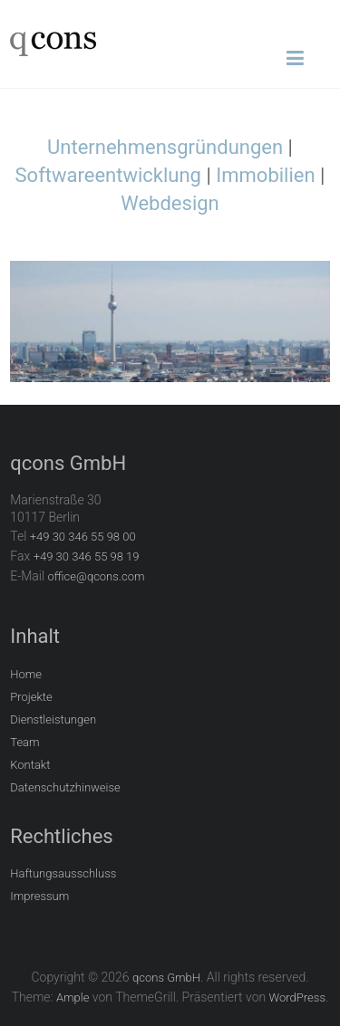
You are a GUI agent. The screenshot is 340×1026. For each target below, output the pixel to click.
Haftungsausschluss (63, 873)
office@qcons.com (96, 576)
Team (24, 742)
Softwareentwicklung (108, 175)
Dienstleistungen (53, 719)
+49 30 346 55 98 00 (83, 536)
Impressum (39, 896)
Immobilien (265, 175)
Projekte (31, 697)
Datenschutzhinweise (65, 787)
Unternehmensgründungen (165, 147)
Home (26, 674)
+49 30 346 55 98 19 (87, 556)
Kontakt (30, 765)
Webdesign (170, 203)
